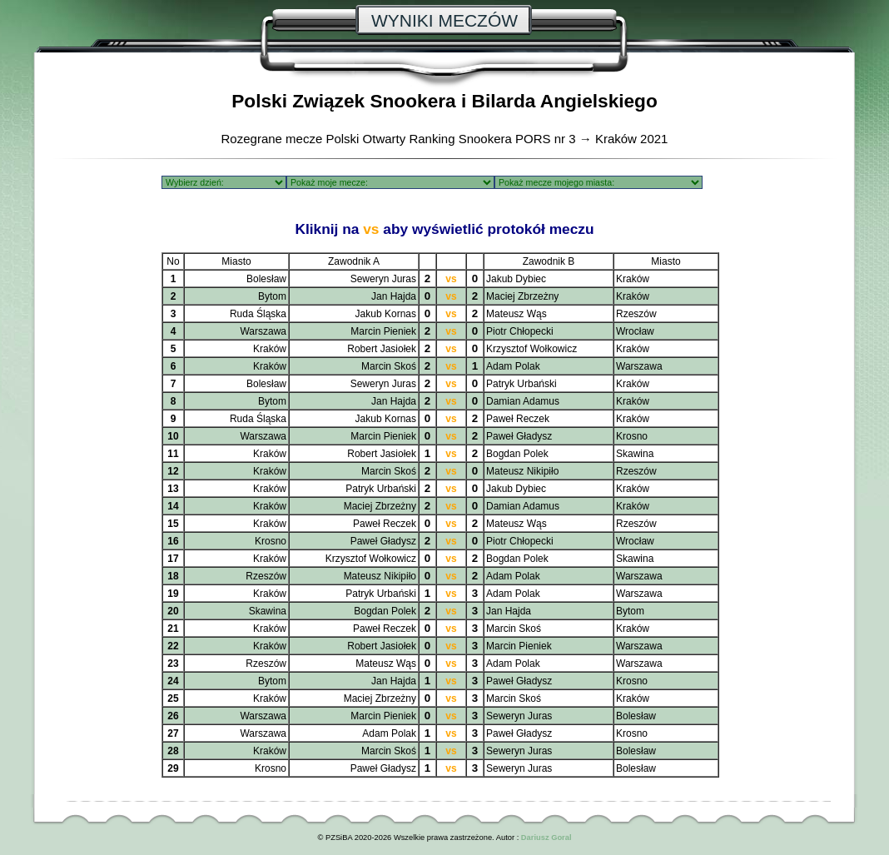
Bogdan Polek (517, 454)
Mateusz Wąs (516, 314)
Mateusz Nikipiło (522, 471)
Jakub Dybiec (516, 279)
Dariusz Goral (546, 837)
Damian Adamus (522, 401)
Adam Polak (513, 366)
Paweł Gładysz (519, 436)
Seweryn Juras (383, 279)
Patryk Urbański (521, 384)
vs (450, 279)
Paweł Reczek (517, 419)
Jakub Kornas (385, 314)
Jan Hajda (393, 296)
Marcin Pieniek (383, 331)
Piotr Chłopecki (520, 331)
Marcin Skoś (388, 366)
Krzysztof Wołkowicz (531, 349)
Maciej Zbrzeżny (522, 296)
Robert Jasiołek (381, 349)
